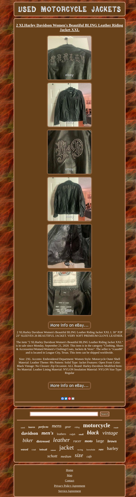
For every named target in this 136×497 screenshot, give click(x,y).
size (79, 455)
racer (77, 441)
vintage (110, 433)
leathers (61, 434)
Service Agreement (69, 491)
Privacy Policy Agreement (69, 485)
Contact (69, 480)
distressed (43, 441)
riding (77, 427)
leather (61, 440)
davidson (29, 433)
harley (112, 448)
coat (34, 449)
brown (111, 441)
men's (47, 433)
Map (69, 475)
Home (69, 470)
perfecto (43, 426)
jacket (66, 447)
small (81, 434)
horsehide (90, 449)
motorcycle (96, 425)
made (116, 428)
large (100, 441)
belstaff (43, 449)
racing (80, 449)
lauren (31, 427)
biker (27, 440)
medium (66, 456)
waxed (24, 449)
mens (57, 425)
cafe (89, 456)
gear (68, 426)
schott (52, 456)
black (93, 433)
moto (89, 441)
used (23, 428)
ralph (72, 434)
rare (101, 449)
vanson (53, 450)
